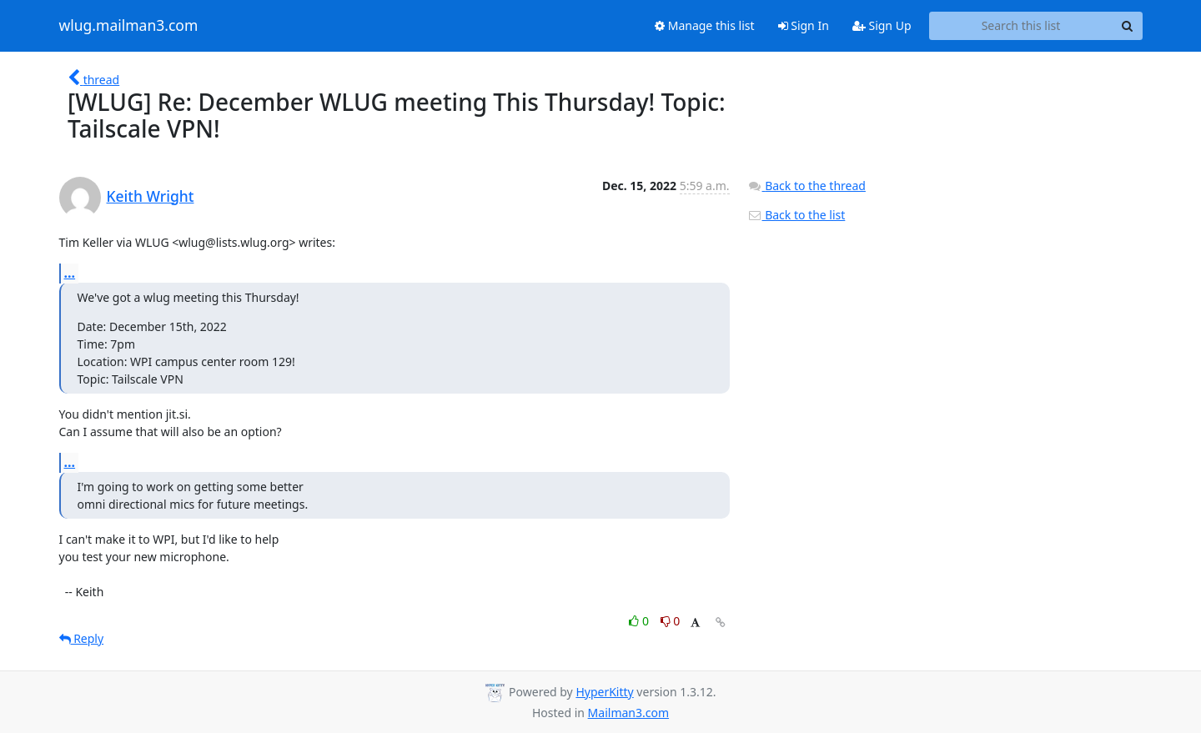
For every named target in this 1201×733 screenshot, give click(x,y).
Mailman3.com (628, 712)
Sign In (803, 25)
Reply (81, 638)
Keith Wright (150, 196)
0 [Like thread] (640, 621)
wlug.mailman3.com (128, 26)
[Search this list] (1021, 26)
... (70, 273)
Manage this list (705, 25)
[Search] (1128, 26)
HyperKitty (604, 692)
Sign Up (882, 25)
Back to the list (796, 215)
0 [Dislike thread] (671, 621)
